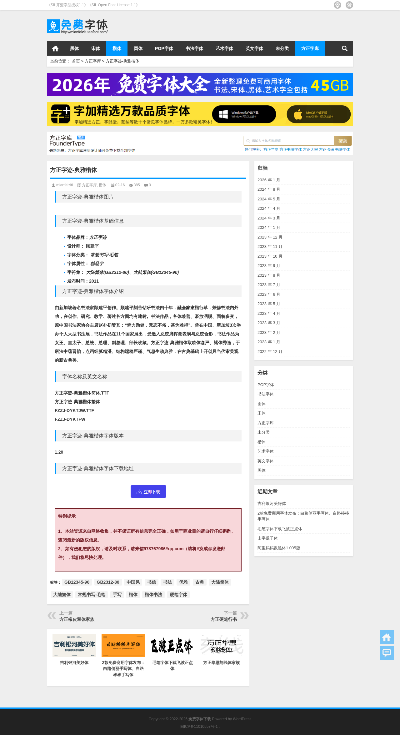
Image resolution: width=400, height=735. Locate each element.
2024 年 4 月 (269, 208)
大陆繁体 (62, 594)
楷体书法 (153, 594)
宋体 (95, 48)
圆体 (138, 48)
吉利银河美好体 (272, 503)
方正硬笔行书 (224, 619)
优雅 (183, 582)
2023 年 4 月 (269, 313)
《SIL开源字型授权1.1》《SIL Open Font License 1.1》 (93, 5)
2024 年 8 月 (269, 189)
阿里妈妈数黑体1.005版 (279, 548)
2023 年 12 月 (270, 237)
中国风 (133, 582)
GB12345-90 (76, 582)
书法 (167, 582)
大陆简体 (220, 582)
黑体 (74, 48)
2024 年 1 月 (269, 227)
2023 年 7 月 (269, 284)
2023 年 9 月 (269, 265)
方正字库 (310, 48)
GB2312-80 (108, 582)
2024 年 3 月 (269, 218)
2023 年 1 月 (269, 342)
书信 (151, 582)
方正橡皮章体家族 (76, 619)
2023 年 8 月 (269, 275)
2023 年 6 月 (269, 294)
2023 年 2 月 (269, 332)
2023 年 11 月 (270, 246)
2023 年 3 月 (269, 322)
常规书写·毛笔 (91, 594)
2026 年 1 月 (269, 180)
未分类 (282, 48)
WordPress (242, 719)
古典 (199, 582)
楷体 (116, 48)
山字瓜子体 (268, 538)
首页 (55, 48)
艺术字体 (224, 48)
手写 (117, 594)
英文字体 (254, 48)
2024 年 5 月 (269, 199)
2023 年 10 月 (270, 256)
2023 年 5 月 (269, 303)
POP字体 (164, 48)
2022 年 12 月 (270, 351)
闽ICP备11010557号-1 (199, 726)
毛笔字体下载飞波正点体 (280, 528)
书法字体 (194, 48)
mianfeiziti (64, 185)
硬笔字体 (178, 594)
